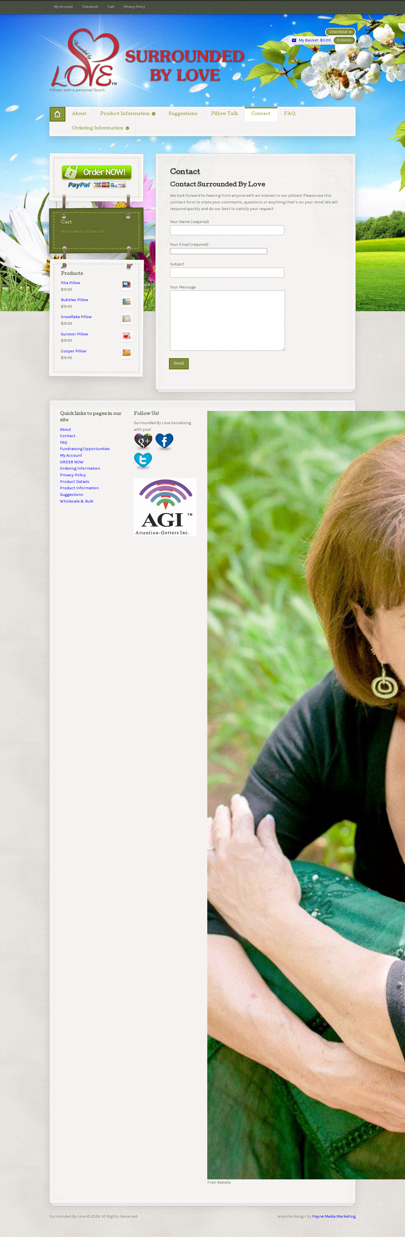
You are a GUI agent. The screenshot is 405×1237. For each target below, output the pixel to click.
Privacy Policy (134, 7)
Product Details (74, 481)
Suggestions (183, 114)
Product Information (125, 114)
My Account (63, 7)
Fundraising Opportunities (85, 448)
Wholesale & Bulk (76, 501)
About (79, 114)
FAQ (289, 114)
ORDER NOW (72, 462)
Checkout (90, 7)
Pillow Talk (224, 114)
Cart (111, 7)
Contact (261, 114)
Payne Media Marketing (333, 1216)
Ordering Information (97, 128)
